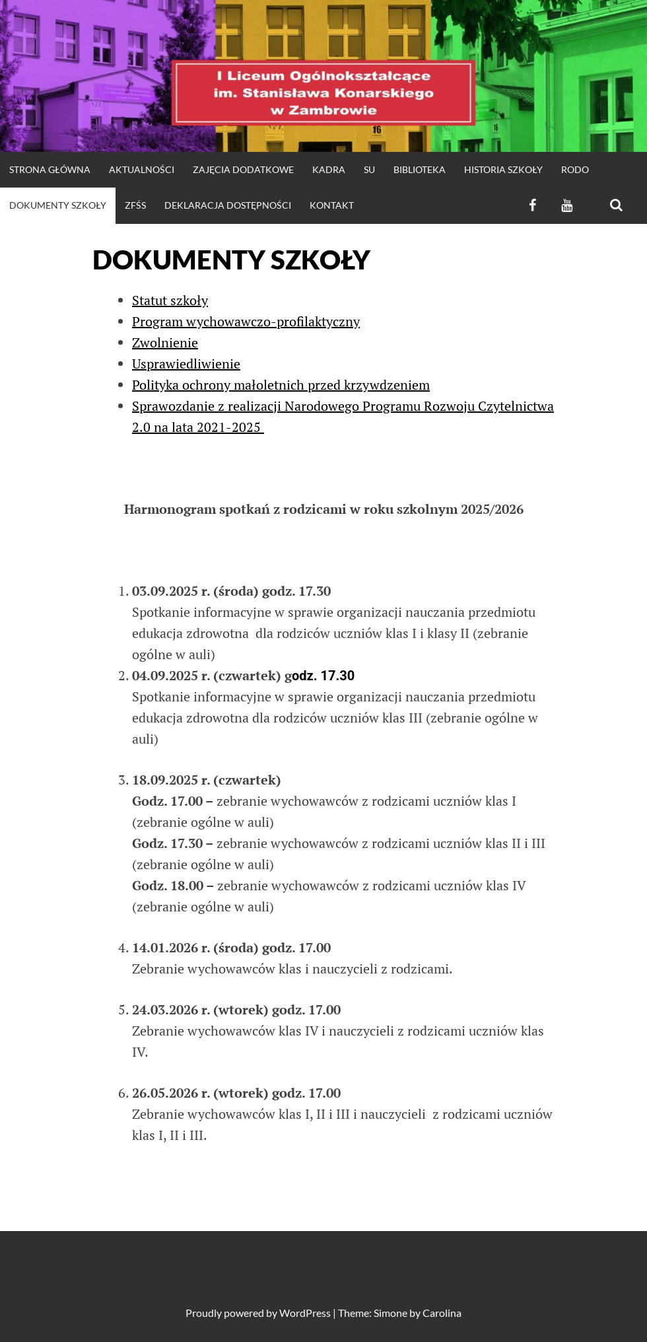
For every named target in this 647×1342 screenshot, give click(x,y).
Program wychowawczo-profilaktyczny (246, 321)
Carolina (442, 1312)
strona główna (49, 169)
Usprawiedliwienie (186, 363)
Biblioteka (419, 169)
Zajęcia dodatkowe (243, 169)
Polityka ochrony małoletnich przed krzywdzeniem (281, 385)
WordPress (305, 1312)
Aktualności (141, 169)
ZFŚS (135, 205)
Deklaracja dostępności (227, 205)
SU (369, 169)
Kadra (328, 169)
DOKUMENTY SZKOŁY (57, 205)
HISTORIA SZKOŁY (503, 169)
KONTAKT (332, 205)
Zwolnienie (165, 342)
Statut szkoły (170, 300)
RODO (575, 169)
